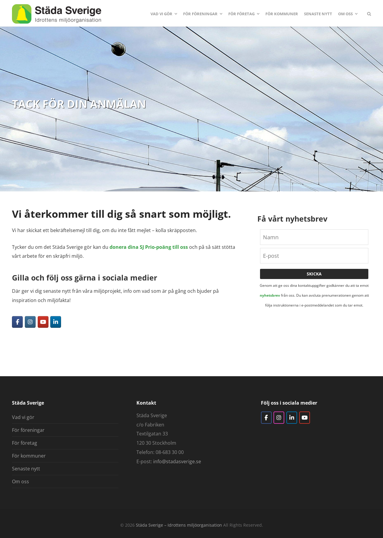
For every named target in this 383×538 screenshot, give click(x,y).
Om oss (20, 481)
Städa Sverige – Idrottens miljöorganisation (179, 525)
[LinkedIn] (55, 322)
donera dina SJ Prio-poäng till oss (149, 247)
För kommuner (29, 455)
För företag (24, 443)
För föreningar (28, 430)
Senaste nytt (26, 468)
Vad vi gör (23, 417)
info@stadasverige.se (177, 461)
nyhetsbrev (270, 295)
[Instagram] (30, 322)
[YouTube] (43, 322)
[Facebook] (17, 322)
